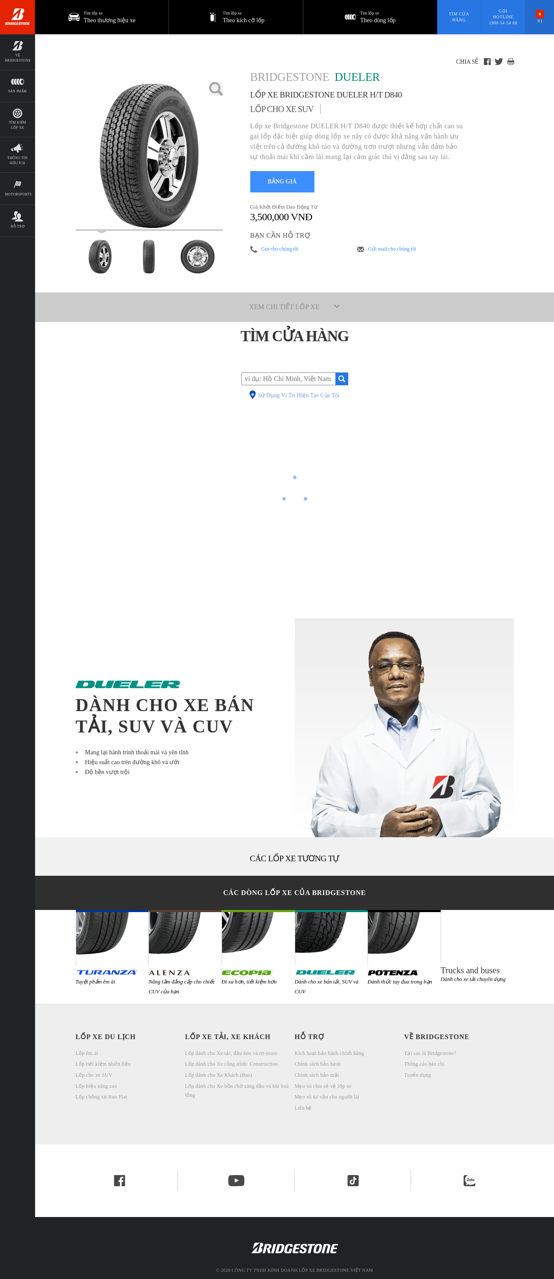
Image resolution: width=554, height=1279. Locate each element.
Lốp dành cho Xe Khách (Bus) (218, 1075)
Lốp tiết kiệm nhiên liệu (103, 1064)
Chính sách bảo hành (318, 1064)
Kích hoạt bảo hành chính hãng (329, 1053)
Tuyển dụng (417, 1075)
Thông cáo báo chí (424, 1064)
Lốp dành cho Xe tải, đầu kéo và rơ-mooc (231, 1053)
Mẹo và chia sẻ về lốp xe (323, 1086)
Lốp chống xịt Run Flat (101, 1097)
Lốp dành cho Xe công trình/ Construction (231, 1064)
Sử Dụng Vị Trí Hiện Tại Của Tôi (298, 396)
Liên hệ (303, 1108)
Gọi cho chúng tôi (280, 249)
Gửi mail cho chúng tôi (392, 249)
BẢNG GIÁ (282, 181)
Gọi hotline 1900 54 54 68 (503, 17)
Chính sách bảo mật (317, 1075)
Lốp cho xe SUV (94, 1075)
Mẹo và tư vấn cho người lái (327, 1097)
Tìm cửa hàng (459, 17)
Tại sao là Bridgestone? (430, 1053)
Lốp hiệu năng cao (96, 1086)
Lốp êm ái (87, 1053)
